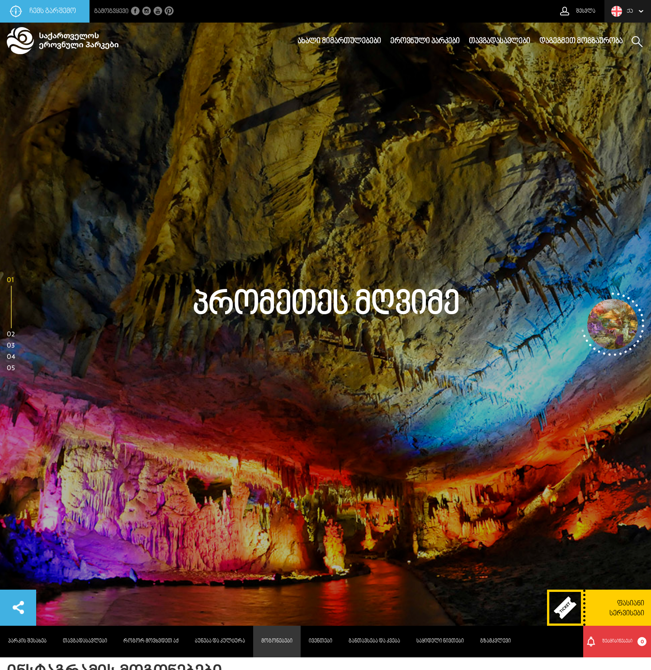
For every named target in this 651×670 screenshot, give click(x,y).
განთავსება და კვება (374, 641)
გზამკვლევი (495, 641)
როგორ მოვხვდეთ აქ (151, 641)
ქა (622, 11)
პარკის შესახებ (27, 641)
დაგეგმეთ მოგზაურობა (581, 41)
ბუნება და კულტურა (220, 641)
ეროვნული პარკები (425, 41)
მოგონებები (276, 641)
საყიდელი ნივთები (440, 641)
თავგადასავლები (499, 41)
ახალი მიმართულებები (339, 41)
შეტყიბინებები (624, 641)
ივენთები (320, 641)
